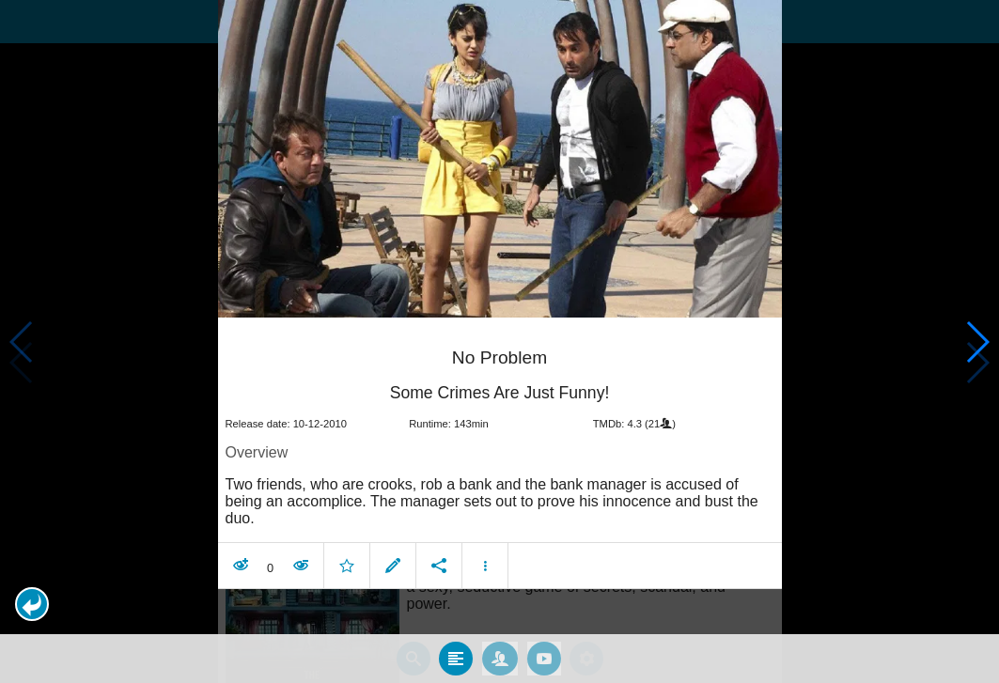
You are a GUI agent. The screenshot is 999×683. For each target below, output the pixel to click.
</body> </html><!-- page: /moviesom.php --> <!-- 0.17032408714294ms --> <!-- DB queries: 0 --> (499, 341)
